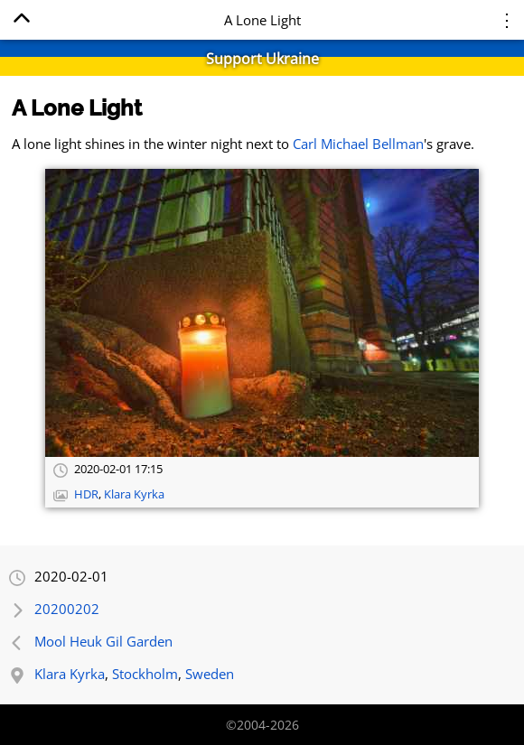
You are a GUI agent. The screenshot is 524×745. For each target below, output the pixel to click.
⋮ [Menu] (507, 19)
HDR (86, 494)
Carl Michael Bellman (358, 144)
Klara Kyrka (134, 494)
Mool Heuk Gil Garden (103, 641)
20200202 (66, 609)
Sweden (209, 674)
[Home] (21, 21)
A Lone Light (77, 108)
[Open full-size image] (262, 313)
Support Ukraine (262, 59)
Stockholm (145, 674)
